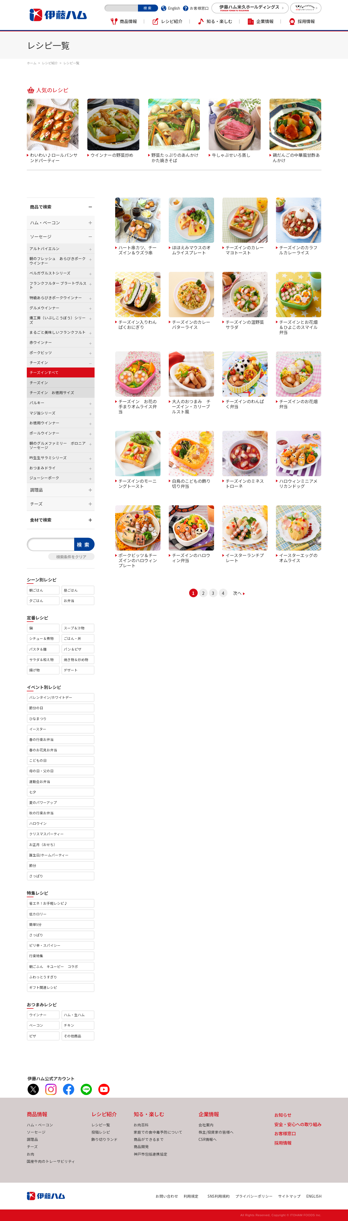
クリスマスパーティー (46, 833)
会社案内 (206, 1125)
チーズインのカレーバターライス (191, 324)
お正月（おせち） (43, 844)
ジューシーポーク (44, 477)
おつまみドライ (42, 467)
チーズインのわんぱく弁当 (245, 403)
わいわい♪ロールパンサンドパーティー (53, 157)
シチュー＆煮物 (41, 638)
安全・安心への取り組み (297, 1124)
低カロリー (38, 913)
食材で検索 (40, 520)
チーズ (36, 503)
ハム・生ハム (74, 1014)
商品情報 (128, 21)
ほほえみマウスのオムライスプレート (191, 249)
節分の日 (36, 707)
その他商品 (72, 1035)
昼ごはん (71, 590)
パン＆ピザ (72, 649)
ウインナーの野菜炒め (112, 155)
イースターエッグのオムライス (298, 557)
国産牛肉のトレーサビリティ (51, 1161)
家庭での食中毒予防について (158, 1132)
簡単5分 (35, 924)
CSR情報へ (208, 1139)
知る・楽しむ (219, 21)
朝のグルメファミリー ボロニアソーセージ (57, 445)
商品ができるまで (149, 1139)
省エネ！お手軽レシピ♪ (48, 903)
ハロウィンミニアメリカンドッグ (298, 483)
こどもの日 (38, 760)
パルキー (36, 402)
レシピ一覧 (100, 1125)
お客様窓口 (199, 8)
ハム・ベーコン (45, 222)
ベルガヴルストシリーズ (49, 273)
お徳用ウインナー (44, 422)
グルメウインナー (44, 307)
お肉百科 (141, 1125)
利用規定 (191, 1196)
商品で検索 (40, 206)
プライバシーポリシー (254, 1196)
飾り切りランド (104, 1139)
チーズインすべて (44, 372)
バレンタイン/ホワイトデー (50, 697)
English (174, 8)
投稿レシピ (100, 1132)
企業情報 (265, 21)
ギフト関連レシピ (43, 987)
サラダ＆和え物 (41, 659)
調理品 (36, 490)
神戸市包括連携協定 (150, 1154)
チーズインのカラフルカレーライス (298, 249)
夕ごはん (36, 600)
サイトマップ (289, 1196)
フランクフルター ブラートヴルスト (58, 285)
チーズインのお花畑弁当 (298, 403)
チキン (69, 1025)
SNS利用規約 (219, 1196)
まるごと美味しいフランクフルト (57, 332)
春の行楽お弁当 (41, 739)
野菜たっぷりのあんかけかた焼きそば (175, 157)
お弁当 (69, 600)
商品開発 (141, 1146)
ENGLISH (313, 1196)
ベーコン (36, 1025)
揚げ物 (34, 670)
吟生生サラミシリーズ (48, 457)
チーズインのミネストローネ (245, 483)
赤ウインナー (40, 342)
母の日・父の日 (41, 770)
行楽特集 (36, 955)
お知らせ (282, 1115)
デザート (71, 670)
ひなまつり (38, 718)
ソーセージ (40, 236)
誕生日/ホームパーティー (49, 855)
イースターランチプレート (245, 557)
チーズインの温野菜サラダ (245, 324)
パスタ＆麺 (38, 649)
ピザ (32, 1035)
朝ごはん (36, 590)
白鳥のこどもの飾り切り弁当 (191, 483)
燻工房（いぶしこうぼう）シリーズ (57, 320)
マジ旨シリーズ (42, 412)
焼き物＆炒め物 (76, 659)
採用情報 (306, 21)
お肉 (30, 1154)
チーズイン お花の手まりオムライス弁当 (137, 406)
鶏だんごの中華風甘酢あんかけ (296, 157)
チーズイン (38, 362)
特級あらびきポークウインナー (55, 297)
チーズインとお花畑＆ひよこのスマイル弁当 (298, 327)
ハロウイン (38, 823)
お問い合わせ (167, 1196)
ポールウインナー (44, 433)
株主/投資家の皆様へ (216, 1132)
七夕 (32, 792)
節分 (32, 865)
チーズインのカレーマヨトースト (245, 249)
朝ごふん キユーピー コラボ (53, 966)
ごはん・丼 (72, 638)
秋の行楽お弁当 (41, 812)
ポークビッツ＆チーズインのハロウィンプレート (137, 560)
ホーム (31, 63)
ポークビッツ (40, 352)
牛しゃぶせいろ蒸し (231, 155)
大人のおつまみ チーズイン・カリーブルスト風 (191, 406)
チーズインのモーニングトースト (137, 483)
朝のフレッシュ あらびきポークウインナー (57, 260)
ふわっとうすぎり (43, 976)
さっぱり (36, 875)
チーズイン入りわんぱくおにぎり (137, 324)
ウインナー (38, 1014)
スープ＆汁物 (74, 627)
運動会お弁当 (39, 781)
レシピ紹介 (171, 21)
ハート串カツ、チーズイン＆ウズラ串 (137, 249)
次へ (237, 593)
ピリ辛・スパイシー (45, 945)
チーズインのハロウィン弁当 (191, 557)
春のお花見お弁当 (43, 749)
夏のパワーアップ (43, 802)
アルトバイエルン (44, 248)
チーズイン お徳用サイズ (51, 392)
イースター (37, 729)
